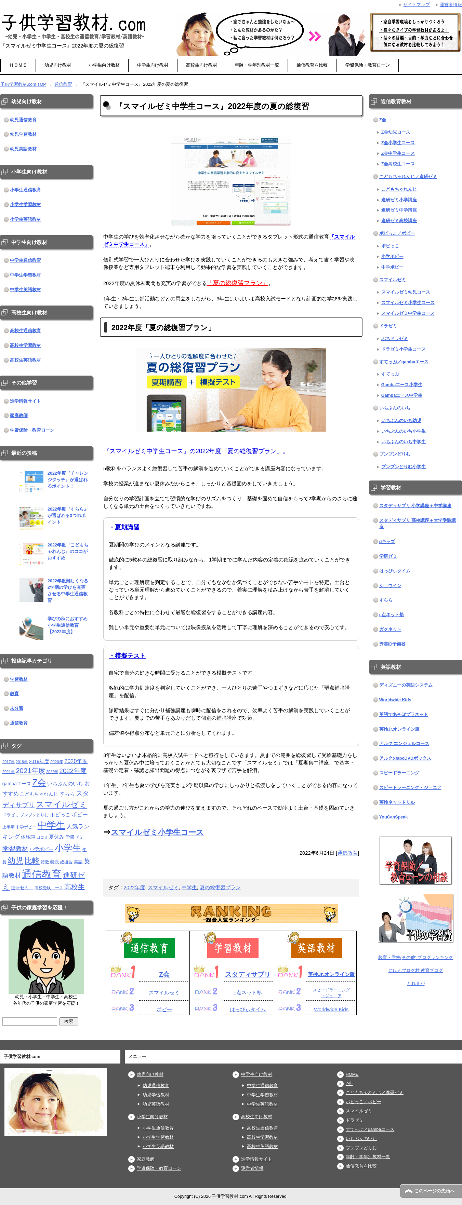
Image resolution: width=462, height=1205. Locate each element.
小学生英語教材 (25, 219)
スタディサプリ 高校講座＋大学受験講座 (417, 523)
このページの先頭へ (434, 1191)
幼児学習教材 (23, 134)
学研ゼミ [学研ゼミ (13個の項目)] (74, 837)
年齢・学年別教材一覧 (257, 65)
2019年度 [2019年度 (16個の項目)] (39, 761)
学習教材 (19, 679)
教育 (14, 693)
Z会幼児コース (396, 132)
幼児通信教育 (23, 120)
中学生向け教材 (152, 65)
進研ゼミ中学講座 (399, 210)
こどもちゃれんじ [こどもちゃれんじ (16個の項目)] (39, 794)
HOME (352, 1074)
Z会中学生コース (398, 153)
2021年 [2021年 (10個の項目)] (8, 772)
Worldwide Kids (331, 1009)
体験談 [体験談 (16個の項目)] (28, 837)
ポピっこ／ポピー (397, 233)
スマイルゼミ (163, 887)
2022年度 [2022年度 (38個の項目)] (73, 770)
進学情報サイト (25, 401)
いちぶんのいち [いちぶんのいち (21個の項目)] (65, 783)
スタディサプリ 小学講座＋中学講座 (415, 505)
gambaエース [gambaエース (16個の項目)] (16, 783)
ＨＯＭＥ (18, 65)
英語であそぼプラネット (403, 714)
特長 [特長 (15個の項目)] (54, 861)
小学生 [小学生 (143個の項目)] (68, 848)
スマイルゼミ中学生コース (408, 313)
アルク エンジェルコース (404, 743)
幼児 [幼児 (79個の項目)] (15, 860)
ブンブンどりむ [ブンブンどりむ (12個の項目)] (34, 815)
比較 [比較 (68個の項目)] (32, 860)
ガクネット (390, 629)
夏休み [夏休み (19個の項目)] (56, 837)
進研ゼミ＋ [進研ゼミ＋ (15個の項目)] (22, 887)
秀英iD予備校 (392, 644)
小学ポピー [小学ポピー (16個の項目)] (41, 849)
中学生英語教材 (25, 289)
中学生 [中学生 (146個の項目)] (51, 825)
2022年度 (134, 887)
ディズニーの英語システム (406, 685)
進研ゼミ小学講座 (399, 200)
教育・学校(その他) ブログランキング (415, 957)
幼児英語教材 (23, 149)
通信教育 (347, 853)
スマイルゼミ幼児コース (405, 292)
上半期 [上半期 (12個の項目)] (8, 827)
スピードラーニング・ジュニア (410, 787)
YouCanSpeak (393, 817)
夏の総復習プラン (220, 887)
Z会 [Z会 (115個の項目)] (39, 782)
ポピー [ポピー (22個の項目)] (79, 814)
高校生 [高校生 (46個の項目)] (74, 887)
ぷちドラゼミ (394, 338)
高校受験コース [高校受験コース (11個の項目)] (49, 887)
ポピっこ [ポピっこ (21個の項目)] (60, 814)
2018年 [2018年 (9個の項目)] (22, 762)
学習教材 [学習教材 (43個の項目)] (15, 848)
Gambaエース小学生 (402, 384)
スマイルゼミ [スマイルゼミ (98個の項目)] (61, 804)
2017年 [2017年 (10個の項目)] (8, 762)
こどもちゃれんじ (399, 189)
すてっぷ (390, 374)
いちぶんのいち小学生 (403, 431)
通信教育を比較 (312, 65)
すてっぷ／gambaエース (404, 362)
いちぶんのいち (394, 408)
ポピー (164, 1009)
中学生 (189, 887)
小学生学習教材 (25, 204)
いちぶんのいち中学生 (403, 441)
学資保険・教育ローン (367, 65)
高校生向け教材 (201, 65)
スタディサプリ (247, 974)
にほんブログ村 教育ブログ (415, 970)
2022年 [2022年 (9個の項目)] (52, 772)
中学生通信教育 (25, 260)
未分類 (16, 708)
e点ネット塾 (248, 993)
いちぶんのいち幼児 (401, 420)
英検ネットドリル (397, 802)
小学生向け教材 (104, 65)
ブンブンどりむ (394, 454)
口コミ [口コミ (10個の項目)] (42, 837)
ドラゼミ (388, 326)
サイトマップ (416, 4)
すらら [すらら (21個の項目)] (67, 794)
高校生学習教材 (25, 345)
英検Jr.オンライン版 (331, 974)
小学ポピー (392, 256)
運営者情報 (252, 1168)
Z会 (164, 974)
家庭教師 (19, 415)
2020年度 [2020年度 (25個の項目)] (76, 761)
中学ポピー (392, 267)
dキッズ (387, 541)
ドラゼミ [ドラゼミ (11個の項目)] (10, 815)
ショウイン (390, 585)
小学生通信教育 (25, 190)
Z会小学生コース (398, 142)
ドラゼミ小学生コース (403, 349)
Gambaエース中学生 (402, 395)
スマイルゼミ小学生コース (157, 832)
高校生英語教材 (25, 360)
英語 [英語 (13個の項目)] (78, 861)
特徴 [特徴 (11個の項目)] (45, 861)
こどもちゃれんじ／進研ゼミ (408, 176)
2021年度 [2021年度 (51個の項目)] (30, 770)
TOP (23, 84)
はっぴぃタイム (248, 1009)
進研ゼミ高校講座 (399, 220)
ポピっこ (390, 246)
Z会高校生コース (398, 164)
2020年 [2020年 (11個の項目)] (56, 761)
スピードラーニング (399, 773)
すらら (386, 600)
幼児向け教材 (57, 65)
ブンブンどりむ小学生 (403, 466)
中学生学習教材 (25, 275)
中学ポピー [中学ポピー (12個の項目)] (26, 827)
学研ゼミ (388, 556)
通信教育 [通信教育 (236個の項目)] (42, 874)
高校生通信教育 (25, 330)
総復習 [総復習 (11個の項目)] (66, 861)
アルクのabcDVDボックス (405, 758)
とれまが (416, 983)
